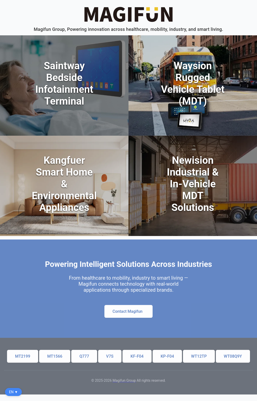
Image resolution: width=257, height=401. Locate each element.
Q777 (84, 359)
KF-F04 (137, 359)
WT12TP (199, 359)
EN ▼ (13, 392)
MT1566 (54, 359)
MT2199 (22, 359)
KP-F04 (167, 359)
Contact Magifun (127, 314)
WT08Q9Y (233, 359)
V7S (109, 359)
